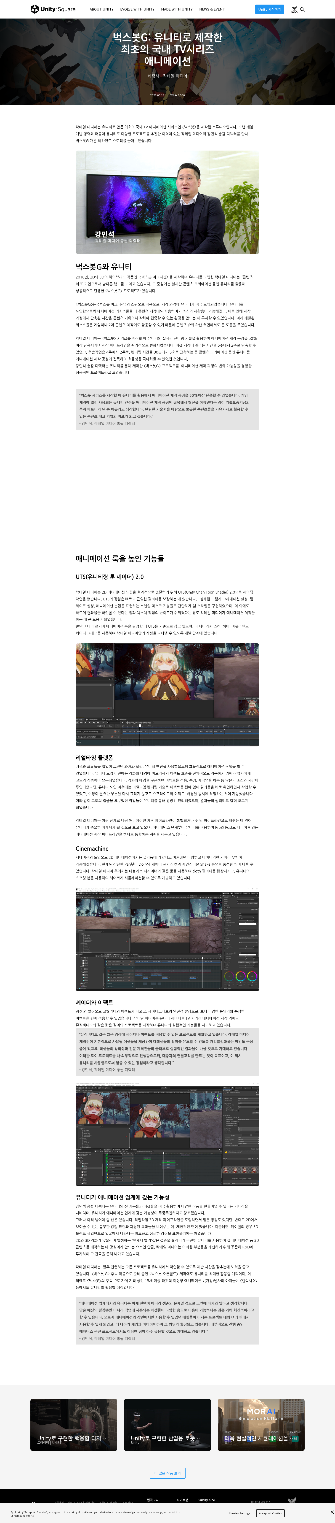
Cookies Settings (239, 1513)
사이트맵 (183, 1500)
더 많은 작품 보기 (167, 1473)
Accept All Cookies (270, 1513)
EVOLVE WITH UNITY (137, 9)
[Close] (332, 1512)
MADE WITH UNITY (176, 9)
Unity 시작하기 (269, 9)
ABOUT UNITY (101, 9)
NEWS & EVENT (212, 9)
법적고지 (153, 1500)
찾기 (302, 9)
